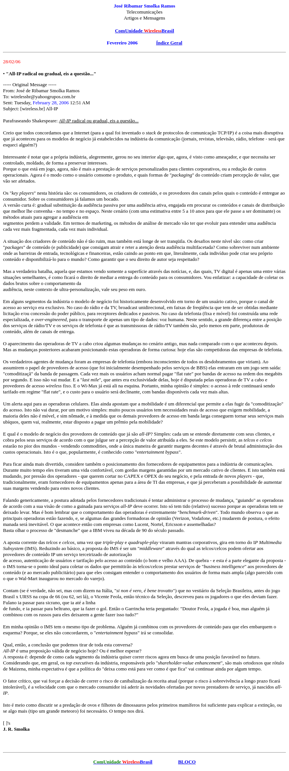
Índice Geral (169, 43)
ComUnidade (129, 31)
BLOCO (187, 762)
